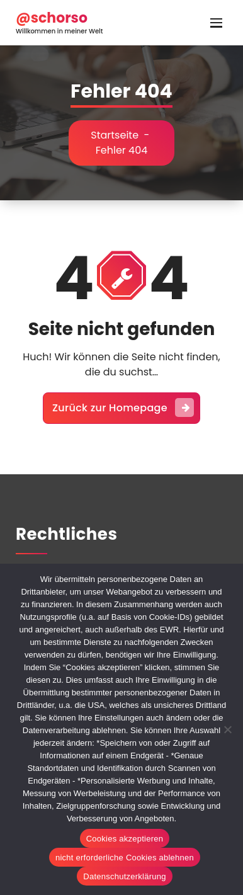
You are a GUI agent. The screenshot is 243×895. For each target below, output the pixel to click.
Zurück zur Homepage (123, 407)
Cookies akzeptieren (125, 838)
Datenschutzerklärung (124, 876)
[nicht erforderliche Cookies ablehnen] (227, 729)
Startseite (114, 135)
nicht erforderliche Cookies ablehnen (124, 857)
